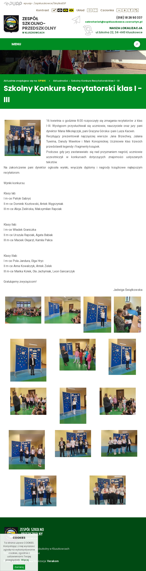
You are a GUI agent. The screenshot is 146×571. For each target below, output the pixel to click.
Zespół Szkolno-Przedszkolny (39, 23)
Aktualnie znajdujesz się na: (25, 81)
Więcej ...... (27, 565)
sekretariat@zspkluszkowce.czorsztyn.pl (113, 22)
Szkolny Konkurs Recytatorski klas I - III (95, 81)
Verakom (53, 561)
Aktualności (60, 81)
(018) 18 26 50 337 (129, 18)
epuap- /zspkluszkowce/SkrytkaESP (35, 3)
